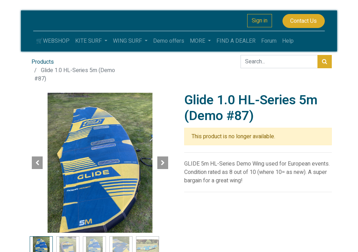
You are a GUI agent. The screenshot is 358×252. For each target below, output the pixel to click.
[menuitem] (52, 41)
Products (42, 62)
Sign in (259, 20)
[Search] (324, 61)
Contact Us (303, 21)
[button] (37, 163)
